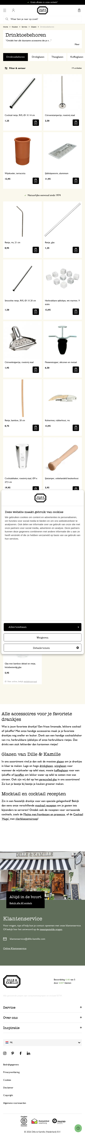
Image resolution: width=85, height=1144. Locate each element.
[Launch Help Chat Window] (78, 1128)
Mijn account (13, 10)
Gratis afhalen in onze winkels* (44, 2)
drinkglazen (46, 766)
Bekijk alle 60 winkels (20, 903)
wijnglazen (60, 766)
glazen (60, 761)
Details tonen (56, 647)
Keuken (15, 27)
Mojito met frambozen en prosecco (44, 814)
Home (5, 27)
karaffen (19, 775)
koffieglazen (61, 770)
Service (9, 1007)
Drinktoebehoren (15, 57)
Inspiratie (11, 1028)
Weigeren (42, 637)
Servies (24, 27)
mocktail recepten (45, 805)
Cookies (7, 1080)
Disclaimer (8, 1087)
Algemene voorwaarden (14, 1103)
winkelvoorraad (30, 682)
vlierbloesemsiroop (26, 819)
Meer (77, 44)
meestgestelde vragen (51, 929)
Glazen (33, 27)
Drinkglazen (38, 57)
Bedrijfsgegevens (11, 1064)
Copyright (8, 1095)
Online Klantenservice (14, 948)
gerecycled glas (48, 779)
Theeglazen (57, 57)
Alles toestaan (44, 626)
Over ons (10, 1018)
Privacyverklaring (11, 1072)
